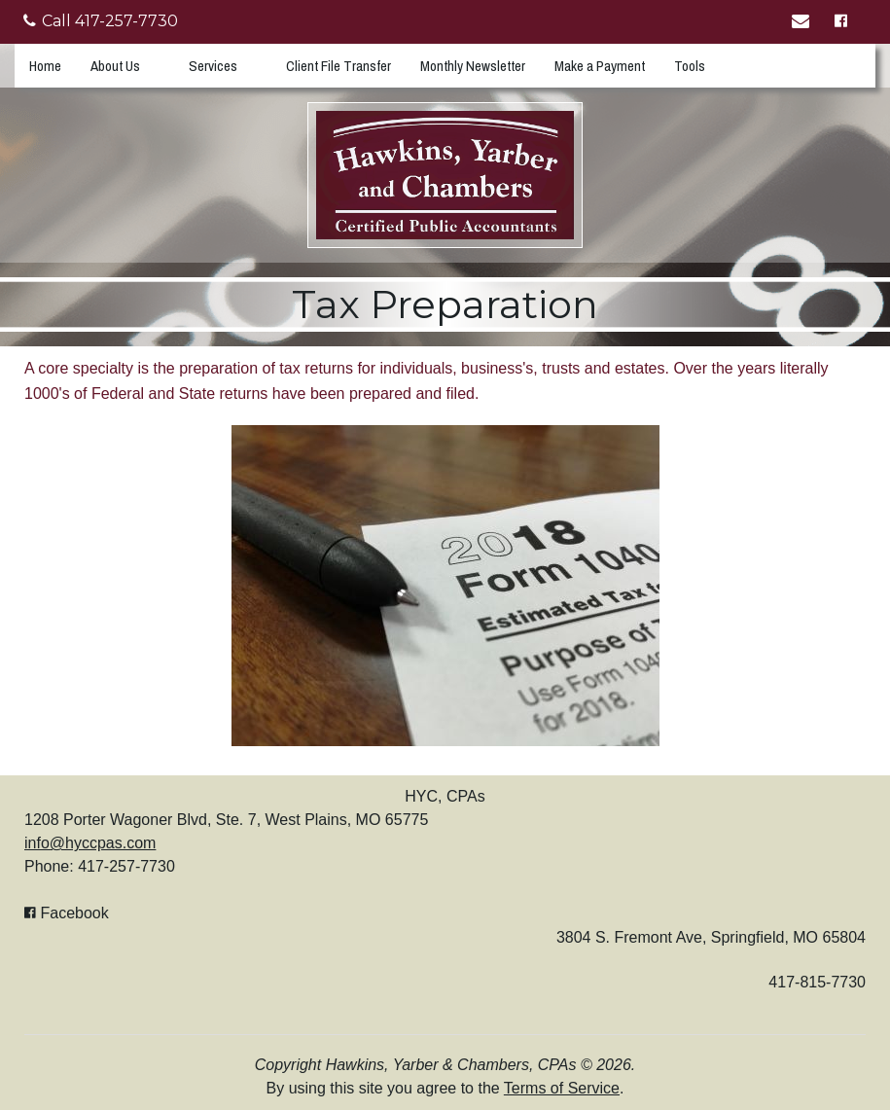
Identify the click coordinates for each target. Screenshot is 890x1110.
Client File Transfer (338, 65)
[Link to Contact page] (803, 22)
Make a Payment (599, 65)
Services (213, 65)
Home (45, 65)
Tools (689, 65)
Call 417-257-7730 (100, 21)
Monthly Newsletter (472, 65)
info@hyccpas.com (90, 843)
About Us (115, 65)
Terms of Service (562, 1088)
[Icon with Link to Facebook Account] (844, 22)
